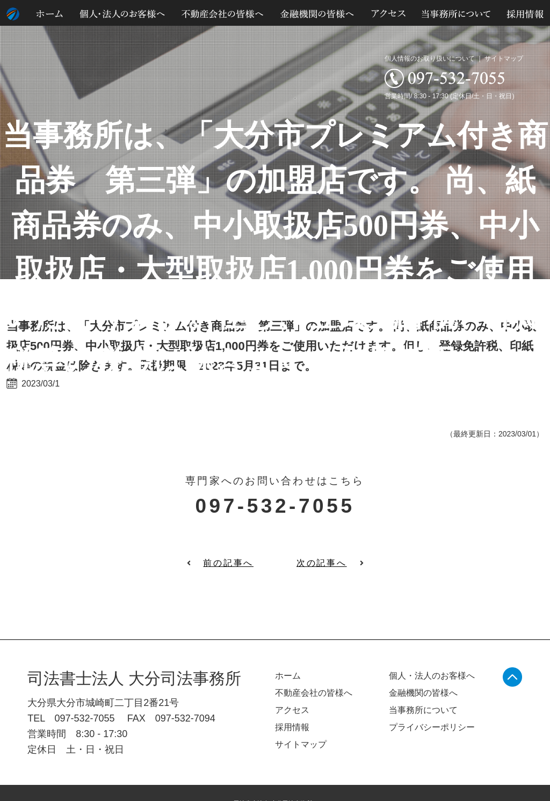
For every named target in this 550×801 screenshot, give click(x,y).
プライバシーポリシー (432, 727)
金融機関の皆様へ (423, 692)
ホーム (288, 675)
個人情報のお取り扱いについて (430, 58)
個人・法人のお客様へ (432, 675)
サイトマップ (503, 58)
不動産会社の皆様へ (313, 692)
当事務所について (423, 710)
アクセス (292, 710)
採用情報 (292, 727)
